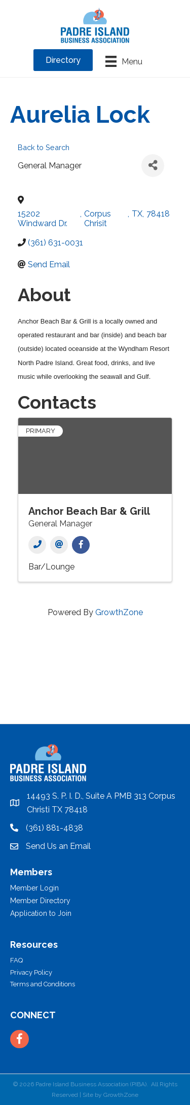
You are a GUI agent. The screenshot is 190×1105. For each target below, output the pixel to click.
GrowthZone (119, 612)
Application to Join (40, 913)
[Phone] (37, 545)
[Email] (59, 545)
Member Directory (40, 901)
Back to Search (43, 147)
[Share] (152, 165)
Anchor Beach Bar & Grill (89, 511)
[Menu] (124, 61)
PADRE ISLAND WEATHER (95, 686)
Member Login (34, 888)
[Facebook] (81, 545)
